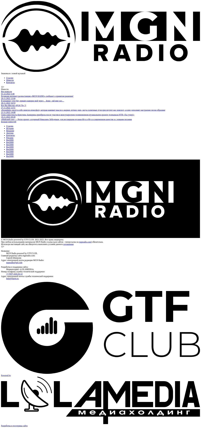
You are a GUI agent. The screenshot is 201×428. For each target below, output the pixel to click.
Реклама (9, 138)
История (10, 128)
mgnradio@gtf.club (14, 262)
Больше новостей (8, 122)
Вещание (10, 131)
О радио (9, 78)
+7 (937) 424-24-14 (14, 274)
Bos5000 (10, 140)
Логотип (10, 133)
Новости (10, 80)
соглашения (68, 244)
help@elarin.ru (12, 278)
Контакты (10, 82)
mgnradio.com (85, 242)
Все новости (6, 91)
